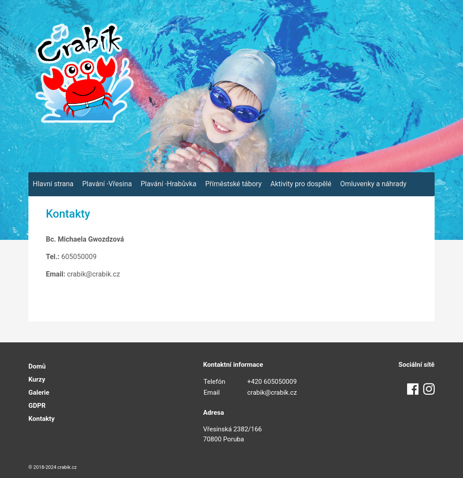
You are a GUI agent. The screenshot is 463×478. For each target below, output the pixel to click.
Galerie (38, 392)
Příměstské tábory (233, 184)
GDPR (36, 406)
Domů (37, 366)
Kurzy (36, 379)
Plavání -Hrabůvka (169, 184)
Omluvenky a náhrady (373, 184)
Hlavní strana (53, 184)
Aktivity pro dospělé (301, 184)
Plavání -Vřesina (107, 184)
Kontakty (41, 419)
